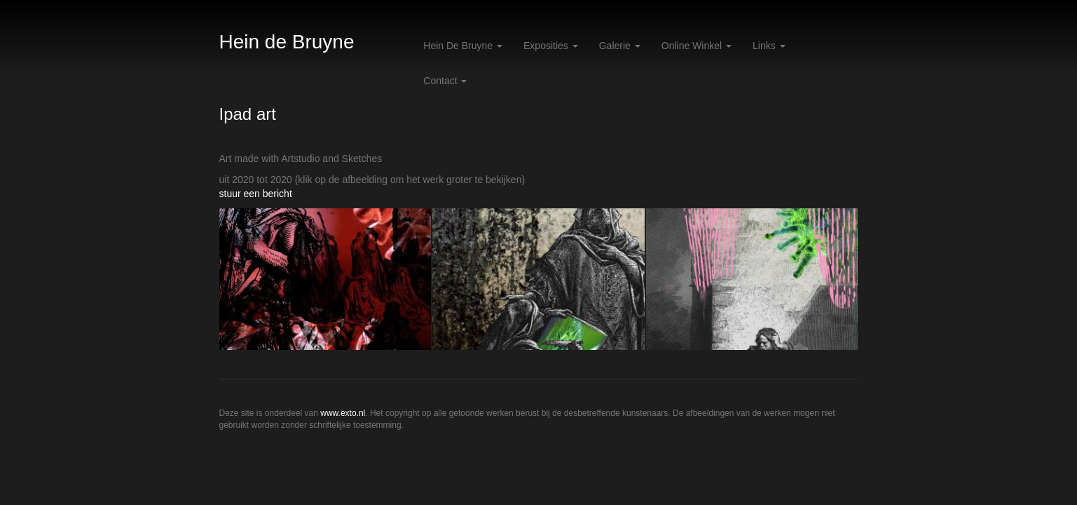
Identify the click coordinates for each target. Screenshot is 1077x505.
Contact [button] (445, 80)
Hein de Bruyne (287, 42)
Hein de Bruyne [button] (462, 45)
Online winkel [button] (696, 45)
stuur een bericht (255, 193)
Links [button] (769, 45)
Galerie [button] (619, 45)
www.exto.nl (342, 413)
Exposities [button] (550, 45)
